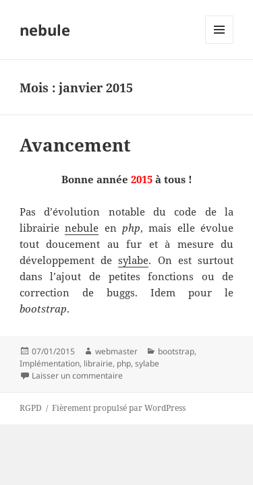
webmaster (116, 351)
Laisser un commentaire (77, 375)
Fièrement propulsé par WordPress (119, 408)
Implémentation (50, 363)
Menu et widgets (219, 43)
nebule (45, 30)
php (124, 363)
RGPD (31, 408)
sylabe (133, 260)
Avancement (75, 145)
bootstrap (176, 351)
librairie (98, 363)
